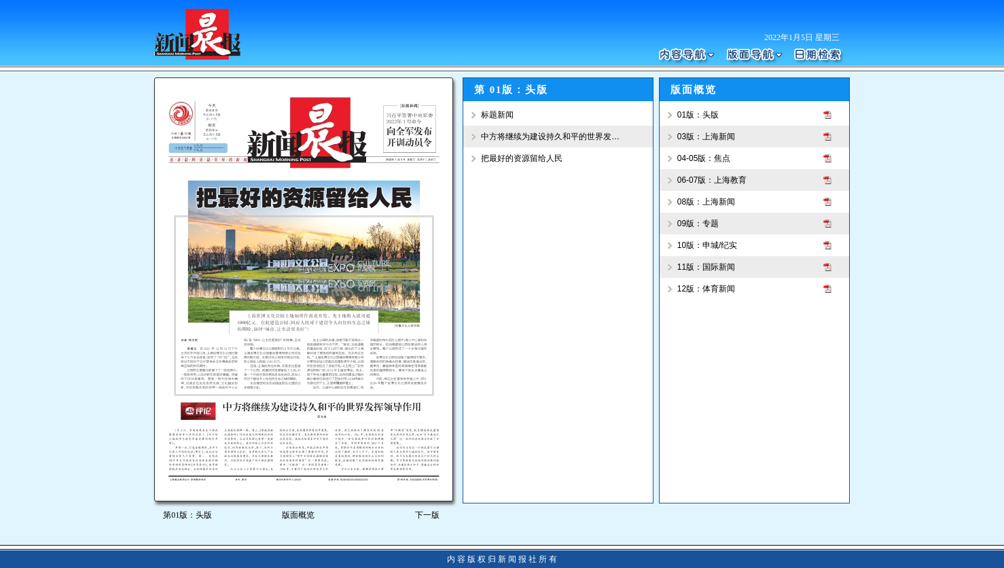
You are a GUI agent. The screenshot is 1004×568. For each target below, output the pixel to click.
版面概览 (298, 515)
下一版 (429, 515)
